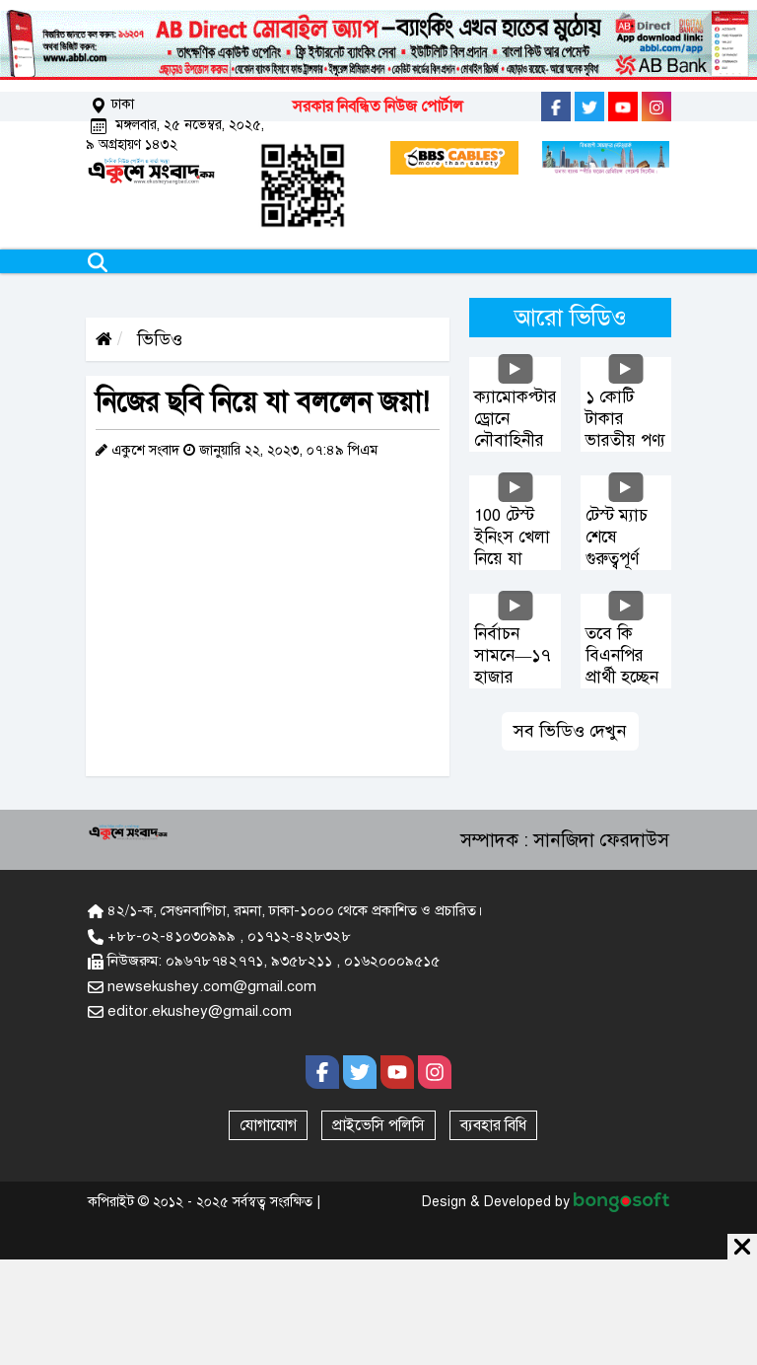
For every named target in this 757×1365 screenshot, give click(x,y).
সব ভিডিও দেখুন (570, 731)
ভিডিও (157, 339)
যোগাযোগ (268, 1125)
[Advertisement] (378, 1308)
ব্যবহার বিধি (493, 1125)
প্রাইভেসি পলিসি (378, 1125)
